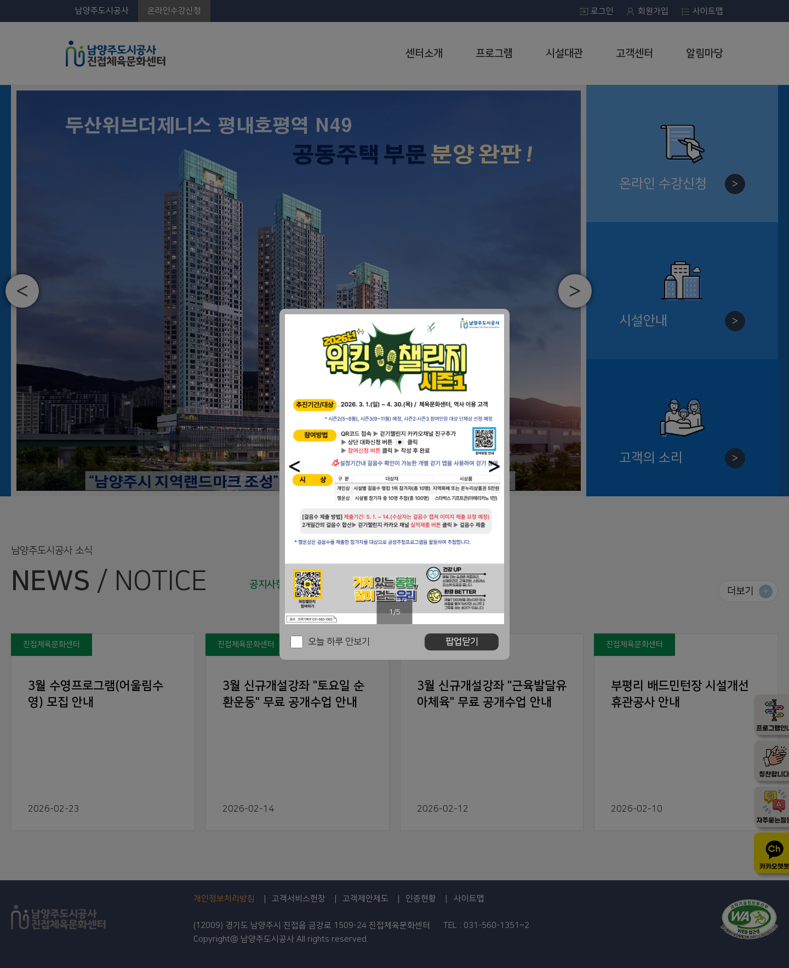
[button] (294, 466)
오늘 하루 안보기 (339, 642)
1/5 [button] (395, 612)
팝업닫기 (461, 642)
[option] (394, 469)
